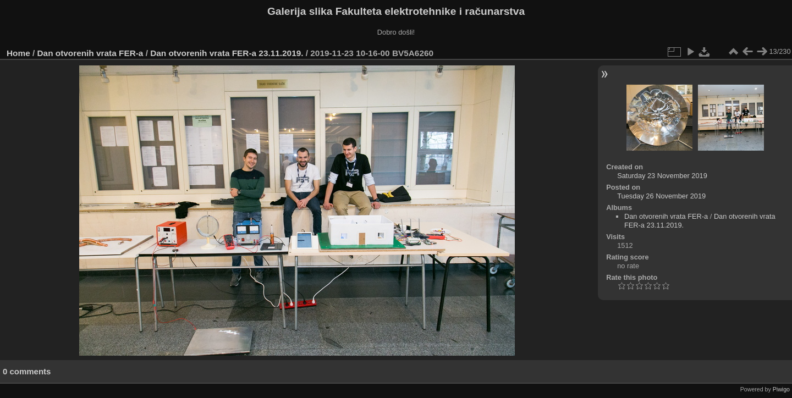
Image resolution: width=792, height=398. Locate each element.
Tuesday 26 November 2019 (661, 196)
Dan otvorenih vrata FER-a (90, 53)
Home (18, 53)
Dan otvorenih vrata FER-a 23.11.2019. (226, 53)
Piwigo (781, 389)
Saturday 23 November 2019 (662, 176)
